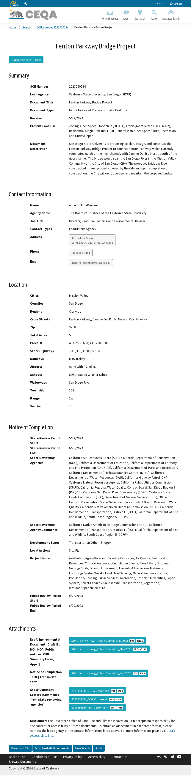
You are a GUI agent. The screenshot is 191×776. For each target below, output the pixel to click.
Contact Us (160, 3)
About (126, 14)
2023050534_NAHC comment (97, 708)
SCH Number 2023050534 (52, 28)
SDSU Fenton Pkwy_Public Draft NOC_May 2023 (108, 674)
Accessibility (96, 757)
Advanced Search (171, 14)
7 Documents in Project (26, 60)
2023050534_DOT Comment (96, 700)
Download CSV (20, 749)
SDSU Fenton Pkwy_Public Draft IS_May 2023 (107, 641)
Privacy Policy (72, 757)
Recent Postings (110, 14)
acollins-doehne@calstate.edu (90, 263)
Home (13, 28)
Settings (176, 3)
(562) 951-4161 (80, 253)
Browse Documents (22, 762)
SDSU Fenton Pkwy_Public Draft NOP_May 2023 (109, 649)
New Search (82, 749)
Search (154, 14)
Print (99, 749)
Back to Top (17, 757)
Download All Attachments (52, 749)
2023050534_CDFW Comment (97, 691)
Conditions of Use (44, 757)
